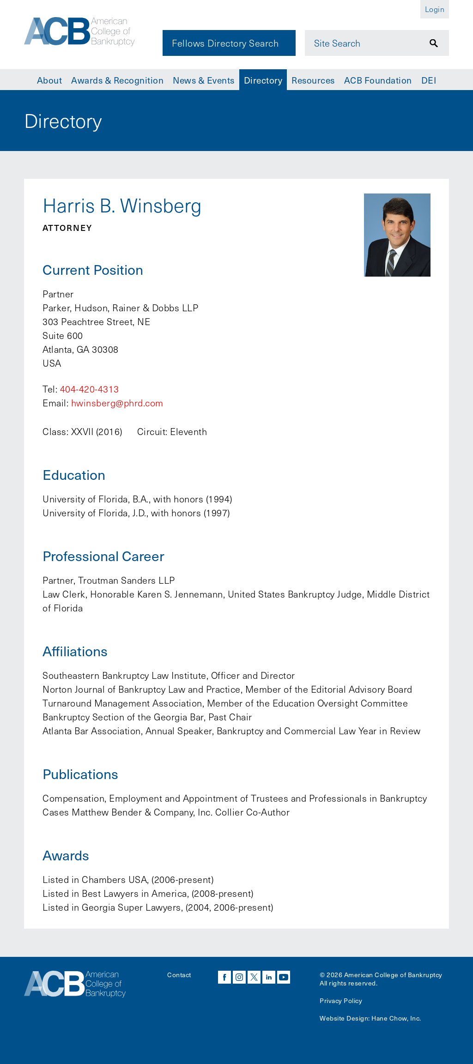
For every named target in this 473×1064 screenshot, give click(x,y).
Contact (179, 974)
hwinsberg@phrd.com (117, 402)
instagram (239, 977)
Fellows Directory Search (225, 42)
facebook (224, 977)
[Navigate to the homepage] (87, 33)
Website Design (344, 1018)
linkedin (268, 977)
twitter (254, 977)
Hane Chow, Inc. (396, 1018)
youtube (283, 977)
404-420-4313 (89, 388)
